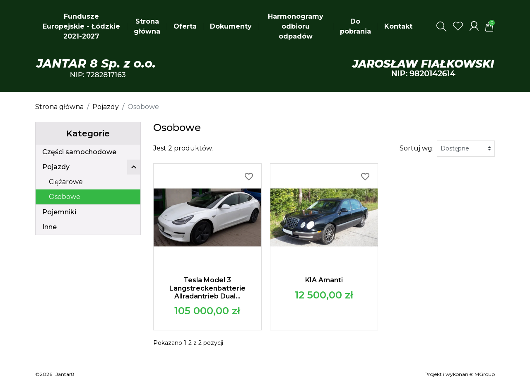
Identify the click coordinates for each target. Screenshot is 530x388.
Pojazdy (56, 167)
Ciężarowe (66, 182)
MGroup (485, 374)
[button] (441, 26)
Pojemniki (59, 212)
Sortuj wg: (417, 148)
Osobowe (64, 197)
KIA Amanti (324, 280)
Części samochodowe (79, 152)
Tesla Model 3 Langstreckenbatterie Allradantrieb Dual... (207, 288)
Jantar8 (65, 374)
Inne (49, 227)
